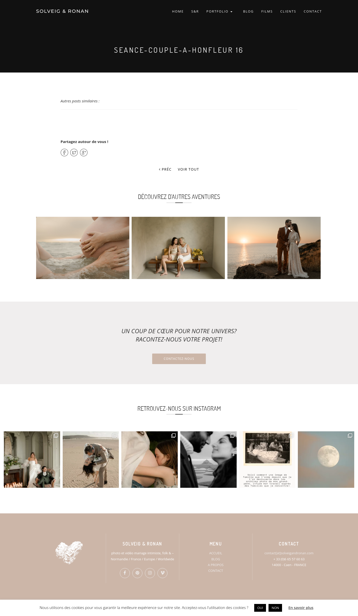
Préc (165, 169)
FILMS (267, 11)
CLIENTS (288, 11)
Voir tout (188, 169)
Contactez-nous (179, 359)
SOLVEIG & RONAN (62, 11)
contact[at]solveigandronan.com (288, 553)
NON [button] (275, 607)
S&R (195, 11)
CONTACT (313, 11)
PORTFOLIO (219, 11)
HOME (178, 11)
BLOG (248, 11)
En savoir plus (300, 607)
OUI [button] (260, 607)
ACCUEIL (215, 553)
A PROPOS (216, 565)
